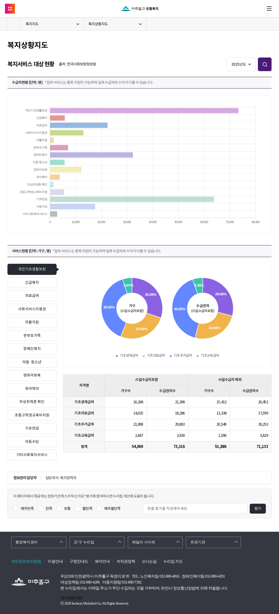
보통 (67, 508)
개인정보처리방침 (26, 561)
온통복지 (139, 8)
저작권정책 (125, 561)
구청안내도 (79, 561)
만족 (49, 508)
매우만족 (27, 508)
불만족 (87, 508)
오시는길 (149, 561)
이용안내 (55, 561)
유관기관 (197, 542)
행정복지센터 (26, 542)
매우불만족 (112, 508)
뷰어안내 (102, 561)
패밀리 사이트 (143, 542)
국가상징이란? (71, 598)
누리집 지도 (173, 561)
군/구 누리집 (84, 542)
